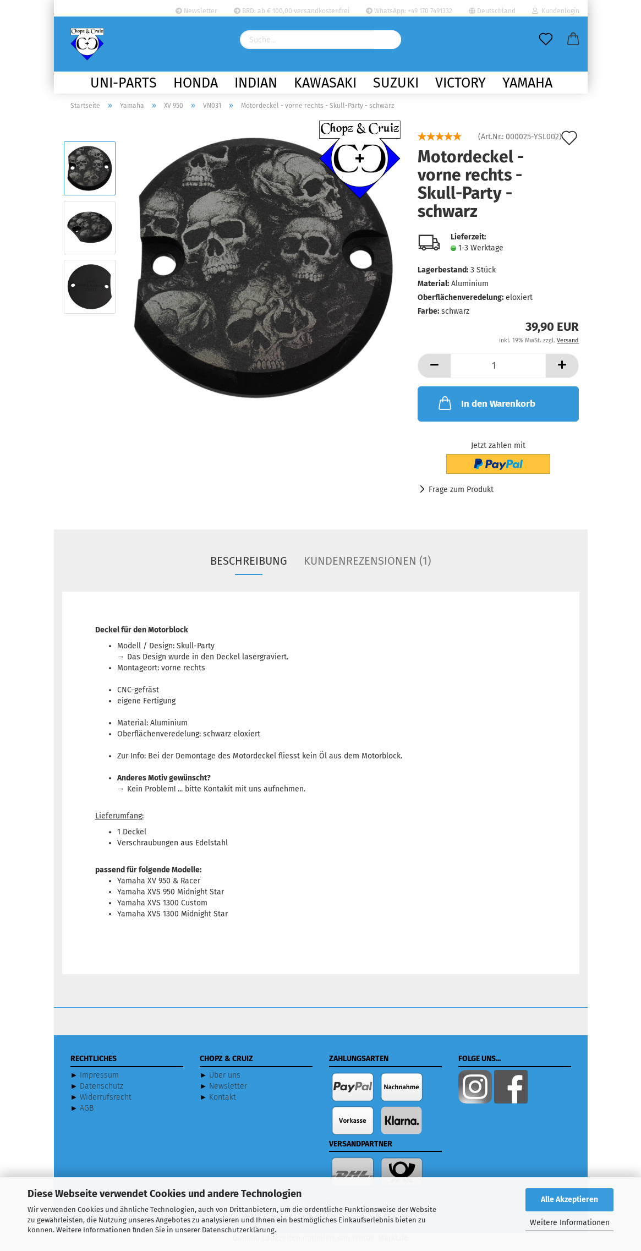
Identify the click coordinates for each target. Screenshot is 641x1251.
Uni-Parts (123, 83)
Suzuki (396, 83)
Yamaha (527, 83)
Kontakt (222, 1104)
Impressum (99, 1082)
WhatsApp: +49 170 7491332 (409, 11)
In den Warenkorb (485, 410)
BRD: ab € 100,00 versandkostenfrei (291, 11)
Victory (460, 83)
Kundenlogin (555, 11)
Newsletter (196, 11)
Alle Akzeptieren (569, 1199)
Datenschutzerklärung (238, 1230)
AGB (87, 1115)
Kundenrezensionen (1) (367, 568)
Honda (195, 83)
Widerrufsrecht (106, 1104)
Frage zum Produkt (461, 496)
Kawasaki (325, 83)
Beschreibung (248, 568)
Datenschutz (101, 1093)
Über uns (224, 1082)
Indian (255, 83)
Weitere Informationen (570, 1222)
